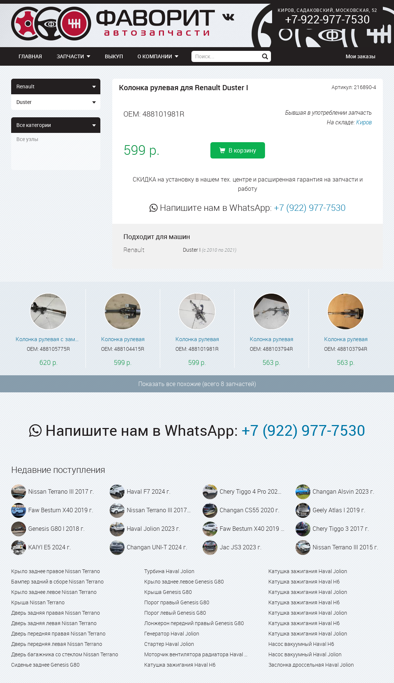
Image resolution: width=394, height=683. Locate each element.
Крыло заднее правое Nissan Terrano (55, 571)
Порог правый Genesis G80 (176, 602)
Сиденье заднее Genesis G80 (45, 664)
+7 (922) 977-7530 (310, 207)
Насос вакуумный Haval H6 (301, 643)
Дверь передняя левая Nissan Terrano (56, 643)
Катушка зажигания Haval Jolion (307, 571)
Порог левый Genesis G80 (175, 612)
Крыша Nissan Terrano (38, 602)
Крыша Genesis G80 (168, 591)
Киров (364, 122)
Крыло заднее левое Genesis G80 (184, 581)
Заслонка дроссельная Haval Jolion (311, 664)
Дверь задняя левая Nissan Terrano (54, 623)
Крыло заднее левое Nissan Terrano (54, 591)
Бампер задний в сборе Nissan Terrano (57, 581)
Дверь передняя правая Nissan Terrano (58, 633)
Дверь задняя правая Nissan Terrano (55, 612)
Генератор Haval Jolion (171, 633)
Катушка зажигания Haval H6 (180, 664)
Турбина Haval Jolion (169, 571)
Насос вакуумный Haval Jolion (305, 654)
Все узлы (27, 139)
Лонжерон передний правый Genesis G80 (194, 623)
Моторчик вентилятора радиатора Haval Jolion (196, 654)
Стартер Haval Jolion (169, 643)
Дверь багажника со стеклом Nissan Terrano (64, 654)
